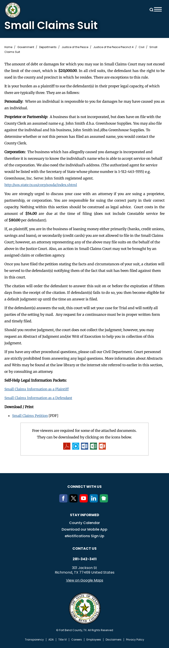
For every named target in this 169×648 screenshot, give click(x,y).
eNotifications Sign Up (84, 535)
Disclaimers (113, 639)
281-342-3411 (85, 558)
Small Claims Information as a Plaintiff (37, 389)
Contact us (84, 548)
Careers (76, 639)
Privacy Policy (135, 639)
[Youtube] (84, 501)
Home (8, 47)
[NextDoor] (105, 501)
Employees (93, 639)
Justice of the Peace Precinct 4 (113, 47)
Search (150, 9)
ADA (51, 639)
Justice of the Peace (75, 47)
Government (25, 47)
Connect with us (84, 486)
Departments (48, 47)
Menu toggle (158, 9)
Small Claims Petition (30, 415)
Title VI (62, 639)
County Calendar (84, 522)
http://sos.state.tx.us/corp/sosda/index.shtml (41, 185)
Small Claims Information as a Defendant (39, 397)
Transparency (34, 639)
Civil (141, 47)
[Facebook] (64, 501)
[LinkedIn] (95, 501)
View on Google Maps (84, 579)
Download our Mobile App (84, 528)
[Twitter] (74, 501)
